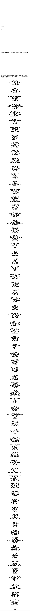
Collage (15, 157)
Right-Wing (15, 495)
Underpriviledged (15, 577)
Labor (15, 335)
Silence (15, 522)
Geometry (15, 277)
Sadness (15, 509)
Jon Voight (15, 327)
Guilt (15, 285)
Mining (15, 371)
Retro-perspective (15, 489)
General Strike (15, 274)
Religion (15, 482)
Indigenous (15, 306)
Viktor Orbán (15, 592)
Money (15, 374)
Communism (15, 164)
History (15, 292)
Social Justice (15, 524)
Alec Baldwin (15, 95)
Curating (15, 180)
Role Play (15, 499)
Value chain (15, 585)
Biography (15, 125)
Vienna (15, 591)
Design (15, 191)
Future (15, 269)
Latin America (15, 340)
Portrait (15, 437)
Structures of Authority (15, 540)
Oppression (15, 407)
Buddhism (15, 138)
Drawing (15, 218)
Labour (15, 336)
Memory (15, 365)
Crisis (15, 176)
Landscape (15, 338)
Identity (15, 299)
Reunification (15, 490)
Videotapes (15, 590)
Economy (15, 227)
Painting (15, 410)
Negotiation (15, 392)
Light (15, 347)
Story (15, 538)
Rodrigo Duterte (15, 498)
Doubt (15, 216)
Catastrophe (15, 143)
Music (15, 383)
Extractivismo (15, 243)
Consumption (15, 173)
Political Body (15, 430)
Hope (15, 296)
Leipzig (15, 344)
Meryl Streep (15, 366)
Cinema (15, 149)
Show (15, 520)
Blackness (15, 128)
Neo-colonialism (15, 393)
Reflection (15, 476)
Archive (15, 110)
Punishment (15, 460)
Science (15, 511)
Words (15, 603)
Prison (15, 448)
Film (15, 260)
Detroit (15, 193)
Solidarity (15, 529)
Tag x (15, 553)
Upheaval (15, 579)
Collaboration (15, 156)
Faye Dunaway (15, 253)
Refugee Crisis (15, 478)
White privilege (15, 600)
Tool (14, 562)
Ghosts (15, 280)
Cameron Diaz (15, 139)
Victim (15, 586)
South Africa (15, 531)
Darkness (15, 183)
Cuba (15, 179)
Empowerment (15, 234)
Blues (15, 130)
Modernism (15, 373)
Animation (15, 100)
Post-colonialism (15, 439)
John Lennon (15, 325)
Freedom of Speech (15, 266)
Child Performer (15, 145)
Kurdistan (15, 334)
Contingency (15, 174)
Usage (15, 582)
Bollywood (15, 135)
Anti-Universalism (15, 104)
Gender (15, 273)
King (15, 332)
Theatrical (15, 559)
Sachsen (15, 507)
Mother (15, 377)
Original (15, 409)
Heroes (15, 291)
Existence (15, 242)
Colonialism (15, 160)
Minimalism (15, 370)
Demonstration (15, 189)
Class (15, 152)
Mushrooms (15, 382)
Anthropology (15, 103)
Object (15, 402)
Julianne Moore (15, 329)
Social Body (15, 523)
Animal (15, 99)
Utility (15, 583)
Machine (15, 350)
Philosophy (15, 425)
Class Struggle (15, 153)
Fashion (15, 251)
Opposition (15, 406)
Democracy (15, 188)
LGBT (15, 346)
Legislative (14, 343)
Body (15, 134)
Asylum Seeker (15, 112)
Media (15, 361)
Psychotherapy (15, 456)
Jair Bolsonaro (15, 323)
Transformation (15, 564)
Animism (15, 102)
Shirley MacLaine (15, 518)
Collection (15, 158)
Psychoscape (15, 455)
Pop (15, 433)
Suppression (15, 547)
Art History (15, 111)
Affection (15, 89)
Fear (15, 254)
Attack (15, 113)
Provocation (15, 454)
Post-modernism (15, 443)
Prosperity (15, 452)
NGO (15, 400)
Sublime (15, 542)
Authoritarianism (15, 117)
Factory (15, 245)
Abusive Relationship (15, 82)
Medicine (15, 362)
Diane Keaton (15, 196)
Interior (15, 316)
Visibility (15, 594)
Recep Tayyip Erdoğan (15, 472)
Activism (15, 83)
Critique (15, 177)
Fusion (15, 268)
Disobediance (15, 204)
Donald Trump (15, 214)
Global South (15, 281)
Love (15, 348)
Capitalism (15, 142)
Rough (15, 501)
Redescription (15, 474)
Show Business (15, 521)
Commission (15, 161)
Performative (15, 423)
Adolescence (15, 84)
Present (15, 447)
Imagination (15, 303)
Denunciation (15, 190)
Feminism (15, 255)
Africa (15, 90)
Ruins (15, 503)
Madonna (15, 351)
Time (15, 560)
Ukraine (15, 575)
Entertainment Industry (15, 237)
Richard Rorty (15, 494)
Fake (15, 247)
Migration (15, 368)
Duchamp (15, 221)
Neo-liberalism (15, 396)
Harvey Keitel (15, 286)
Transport (15, 568)
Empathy (15, 232)
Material (15, 359)
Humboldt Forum (15, 298)
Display (15, 206)
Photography (15, 427)
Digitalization (15, 198)
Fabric (15, 244)
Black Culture (15, 127)
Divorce (15, 209)
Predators (15, 446)
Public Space (15, 458)
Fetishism (15, 258)
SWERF (15, 552)
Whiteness (15, 601)
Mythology (15, 384)
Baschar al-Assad (15, 120)
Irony (15, 321)
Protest (15, 453)
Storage (15, 537)
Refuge (15, 477)
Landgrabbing (15, 337)
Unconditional (15, 576)
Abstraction (15, 81)
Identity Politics (15, 300)
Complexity (15, 166)
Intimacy (15, 319)
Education (15, 228)
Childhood (15, 146)
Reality (15, 471)
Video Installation (15, 588)
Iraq (15, 320)
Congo (15, 170)
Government (15, 283)
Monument (15, 376)
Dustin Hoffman (15, 222)
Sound (15, 530)
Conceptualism (15, 168)
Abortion (15, 80)
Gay (15, 270)
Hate (15, 288)
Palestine (15, 412)
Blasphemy (15, 129)
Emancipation (15, 230)
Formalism (15, 262)
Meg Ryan (15, 363)
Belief (15, 122)
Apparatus (15, 107)
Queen (15, 461)
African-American (15, 91)
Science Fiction (15, 513)
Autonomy (15, 119)
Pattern (15, 418)
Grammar (15, 284)
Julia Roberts (15, 328)
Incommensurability (15, 304)
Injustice (15, 312)
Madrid (15, 352)
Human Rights (15, 297)
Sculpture (15, 514)
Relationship (15, 480)
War (15, 598)
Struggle (15, 541)
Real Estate (15, 469)
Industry (15, 307)
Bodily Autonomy (15, 133)
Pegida (15, 420)
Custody (15, 181)
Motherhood (15, 378)
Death (15, 185)
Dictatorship (15, 197)
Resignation (15, 485)
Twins (15, 574)
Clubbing (15, 154)
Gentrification (15, 276)
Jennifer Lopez (15, 324)
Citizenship (15, 150)
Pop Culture (15, 435)
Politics (15, 432)
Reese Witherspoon (15, 475)
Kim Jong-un (15, 331)
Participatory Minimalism (15, 414)
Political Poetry (15, 431)
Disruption (15, 208)
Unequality (15, 578)
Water (15, 599)
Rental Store (15, 483)
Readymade (15, 468)
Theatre (14, 557)
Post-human (15, 440)
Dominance (15, 212)
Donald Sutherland (15, 213)
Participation (15, 413)
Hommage (15, 294)
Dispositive (15, 207)
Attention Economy (15, 114)
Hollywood (15, 293)
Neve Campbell (15, 398)
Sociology (15, 526)
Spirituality (15, 533)
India (15, 305)
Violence (15, 593)
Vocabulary (15, 596)
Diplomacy (15, 200)
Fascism (15, 250)
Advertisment (15, 86)
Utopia (15, 584)
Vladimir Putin (15, 595)
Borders (15, 137)
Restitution (15, 487)
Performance (15, 422)
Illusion (15, 301)
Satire (15, 510)
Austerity (15, 115)
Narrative (15, 386)
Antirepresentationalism (15, 106)
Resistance (15, 486)
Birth (15, 126)
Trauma (15, 569)
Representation (15, 484)
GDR (15, 272)
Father (15, 252)
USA (15, 580)
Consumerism (15, 172)
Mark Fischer (15, 354)
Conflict (15, 169)
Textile (15, 556)
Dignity (15, 199)
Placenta (15, 428)
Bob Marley (15, 131)
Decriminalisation (15, 187)
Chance (15, 144)
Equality (15, 238)
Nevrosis (15, 399)
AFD (15, 88)
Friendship (15, 267)
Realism (15, 470)
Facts (15, 246)
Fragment (15, 263)
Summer (15, 546)
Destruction (15, 192)
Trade (15, 563)
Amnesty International (15, 96)
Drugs (15, 220)
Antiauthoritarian (15, 105)
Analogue (15, 97)
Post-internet (15, 441)
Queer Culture (15, 462)
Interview (15, 317)
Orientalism (15, 408)
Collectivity (15, 159)
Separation (15, 515)
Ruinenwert (15, 502)
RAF (15, 466)
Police (15, 429)
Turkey (15, 572)
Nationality (15, 389)
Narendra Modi (15, 385)
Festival (15, 257)
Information (15, 309)
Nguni (15, 401)
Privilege (15, 449)
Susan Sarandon (15, 549)
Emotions (15, 231)
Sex (15, 516)
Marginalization (15, 353)
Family (15, 249)
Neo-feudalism (15, 394)
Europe (15, 239)
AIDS (15, 94)
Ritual (15, 497)
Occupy (15, 404)
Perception (15, 421)
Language (15, 339)
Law (15, 342)
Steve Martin (15, 536)
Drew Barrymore (15, 219)
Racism (15, 464)
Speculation (15, 532)
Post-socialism (15, 444)
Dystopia (15, 224)
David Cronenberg (15, 184)
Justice (15, 330)
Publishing (15, 459)
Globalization (15, 282)
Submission (15, 544)
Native (15, 390)
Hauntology (15, 289)
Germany (15, 278)
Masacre (15, 356)
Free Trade (15, 265)
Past (15, 417)
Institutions (15, 315)
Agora (15, 92)
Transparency (15, 567)
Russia (15, 506)
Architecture (15, 108)
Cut (15, 182)
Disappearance (15, 201)
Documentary (15, 211)
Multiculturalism (15, 379)
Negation (15, 391)
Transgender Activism (15, 565)
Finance (15, 261)
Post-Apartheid (15, 438)
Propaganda (15, 451)
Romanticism (15, 500)
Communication (15, 162)
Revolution (15, 492)
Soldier (15, 528)
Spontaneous (15, 534)
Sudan (15, 545)
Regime (15, 479)
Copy (15, 175)
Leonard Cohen (15, 345)
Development (15, 195)
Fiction (15, 259)
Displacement (15, 205)
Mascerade (15, 358)
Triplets (15, 570)
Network (15, 397)
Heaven (15, 290)
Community (15, 165)
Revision (15, 491)
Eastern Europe (15, 226)
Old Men (15, 405)
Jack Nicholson (15, 322)
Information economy (15, 311)
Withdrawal (15, 602)
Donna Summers (15, 215)
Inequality (15, 308)
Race (15, 463)
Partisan (15, 415)
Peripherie (15, 424)
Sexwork (15, 517)
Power (15, 445)
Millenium (15, 369)
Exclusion (15, 240)
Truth (15, 571)
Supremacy (15, 548)
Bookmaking (15, 136)
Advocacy (15, 87)
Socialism (15, 525)
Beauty (15, 121)
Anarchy (15, 98)
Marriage (15, 355)
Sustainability (15, 551)
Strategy (15, 539)
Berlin (15, 123)
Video (15, 587)
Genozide (15, 275)
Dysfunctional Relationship (15, 223)
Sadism (15, 508)
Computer (15, 167)
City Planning (15, 151)
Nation (15, 387)
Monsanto (15, 375)
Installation (15, 313)
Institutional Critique (15, 314)
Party (15, 416)
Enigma (15, 235)
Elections (15, 229)
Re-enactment (15, 467)
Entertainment (15, 236)
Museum (15, 381)
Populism (15, 436)
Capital (15, 141)
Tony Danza (15, 561)
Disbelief (15, 203)
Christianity (15, 148)
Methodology (15, 367)
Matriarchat (15, 360)
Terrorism (15, 555)
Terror (15, 554)
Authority (15, 118)
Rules (15, 505)
